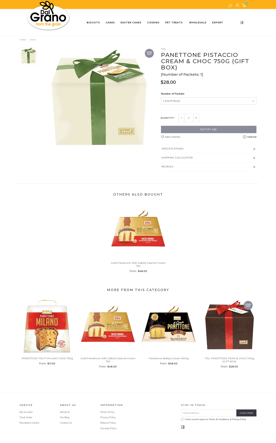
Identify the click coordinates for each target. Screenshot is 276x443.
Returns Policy (108, 422)
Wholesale (197, 22)
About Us (65, 412)
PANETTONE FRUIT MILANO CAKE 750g (47, 362)
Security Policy (108, 428)
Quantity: (168, 118)
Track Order (26, 417)
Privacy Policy (108, 417)
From (138, 275)
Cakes (110, 22)
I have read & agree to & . (214, 419)
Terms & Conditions (219, 419)
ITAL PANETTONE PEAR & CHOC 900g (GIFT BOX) (229, 364)
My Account (26, 412)
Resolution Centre (29, 422)
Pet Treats (174, 22)
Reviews (168, 166)
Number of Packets (172, 93)
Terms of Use (107, 412)
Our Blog (64, 417)
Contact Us (66, 422)
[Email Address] (209, 412)
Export (217, 22)
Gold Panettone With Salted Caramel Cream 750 (138, 268)
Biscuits (93, 22)
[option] (99, 101)
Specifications (173, 148)
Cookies (153, 22)
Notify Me (208, 129)
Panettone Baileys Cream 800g (169, 362)
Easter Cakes (131, 22)
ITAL (164, 49)
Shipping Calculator (177, 157)
